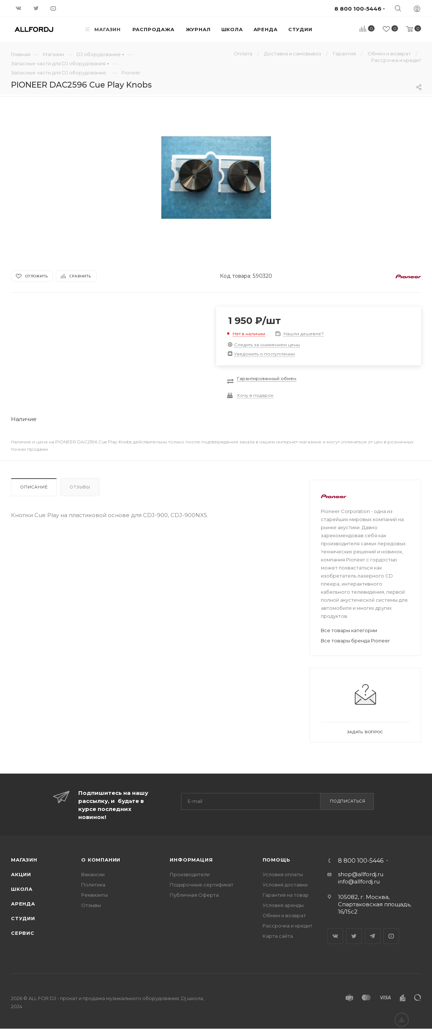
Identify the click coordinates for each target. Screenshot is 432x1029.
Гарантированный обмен (266, 378)
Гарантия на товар (286, 895)
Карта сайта (278, 936)
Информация (191, 860)
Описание (34, 487)
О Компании (100, 860)
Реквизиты (94, 895)
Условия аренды (283, 905)
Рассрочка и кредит (287, 926)
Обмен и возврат (284, 915)
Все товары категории (349, 630)
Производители (190, 874)
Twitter (354, 936)
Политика (93, 885)
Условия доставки (285, 885)
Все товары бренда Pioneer (355, 640)
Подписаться (347, 801)
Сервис (22, 933)
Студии (23, 918)
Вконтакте (335, 936)
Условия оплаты (283, 874)
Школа (22, 889)
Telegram (372, 936)
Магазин (24, 860)
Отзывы (80, 487)
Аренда (23, 904)
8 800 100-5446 (360, 861)
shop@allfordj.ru (360, 874)
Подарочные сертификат (201, 885)
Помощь (276, 860)
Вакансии (93, 874)
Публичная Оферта (194, 895)
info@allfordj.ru (359, 881)
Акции (21, 874)
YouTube (391, 936)
